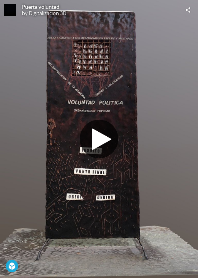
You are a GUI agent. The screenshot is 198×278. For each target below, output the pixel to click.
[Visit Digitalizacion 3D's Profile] (10, 10)
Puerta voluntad (40, 6)
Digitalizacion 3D (47, 13)
